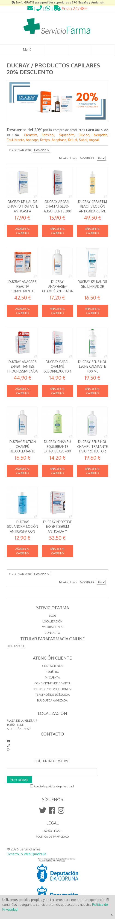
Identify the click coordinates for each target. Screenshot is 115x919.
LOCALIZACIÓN (52, 621)
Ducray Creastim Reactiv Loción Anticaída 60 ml (92, 206)
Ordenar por (20, 150)
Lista (102, 150)
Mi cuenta (52, 677)
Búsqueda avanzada (52, 700)
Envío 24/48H (71, 8)
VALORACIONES (52, 627)
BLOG (52, 615)
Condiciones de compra (52, 683)
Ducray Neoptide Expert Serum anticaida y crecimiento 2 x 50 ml (57, 531)
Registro (52, 671)
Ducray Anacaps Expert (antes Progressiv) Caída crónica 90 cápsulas (22, 371)
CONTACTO (52, 633)
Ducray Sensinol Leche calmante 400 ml (92, 366)
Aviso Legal (52, 831)
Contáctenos (52, 666)
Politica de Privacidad (52, 836)
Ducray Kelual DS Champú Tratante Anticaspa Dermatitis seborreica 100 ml (22, 211)
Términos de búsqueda (52, 694)
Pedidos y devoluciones (52, 689)
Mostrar (87, 158)
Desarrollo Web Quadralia (26, 854)
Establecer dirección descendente (54, 150)
